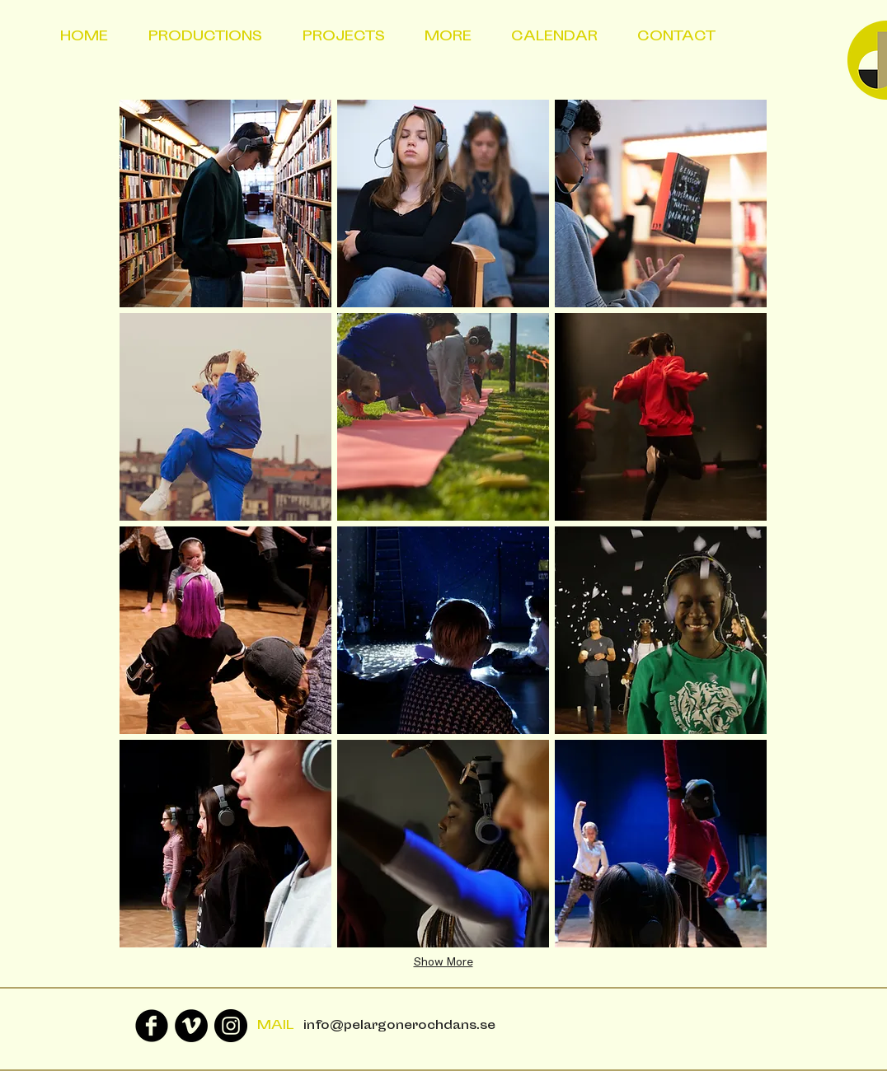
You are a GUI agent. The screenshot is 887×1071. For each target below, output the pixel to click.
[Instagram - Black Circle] (230, 1025)
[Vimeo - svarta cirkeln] (191, 1025)
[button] (225, 203)
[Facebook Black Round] (151, 1025)
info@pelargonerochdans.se (399, 1026)
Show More (443, 962)
